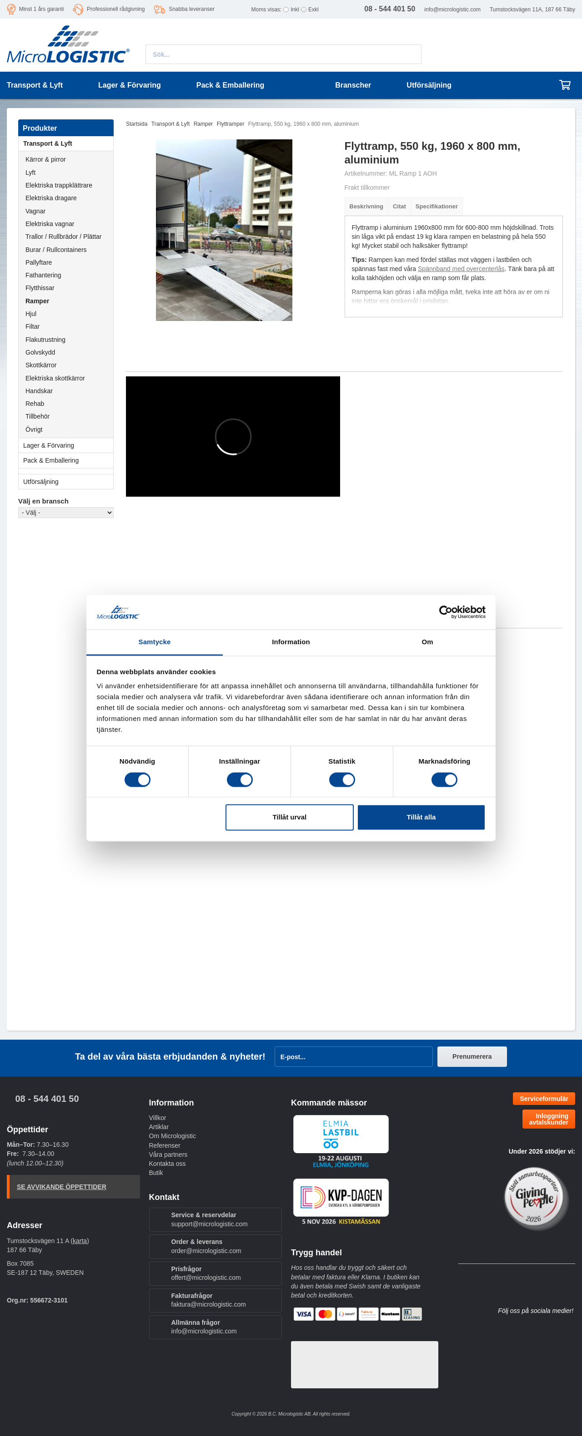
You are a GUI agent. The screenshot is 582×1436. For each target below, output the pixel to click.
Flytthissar (40, 287)
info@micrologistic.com (452, 9)
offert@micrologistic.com (206, 1277)
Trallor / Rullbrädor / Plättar (63, 236)
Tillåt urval (289, 817)
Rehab (34, 403)
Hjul (30, 313)
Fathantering (43, 275)
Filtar (32, 326)
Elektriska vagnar (49, 223)
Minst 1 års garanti (41, 9)
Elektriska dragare (51, 198)
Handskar (39, 391)
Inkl (295, 9)
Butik (156, 1172)
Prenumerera (472, 1056)
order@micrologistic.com (206, 1250)
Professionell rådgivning (116, 9)
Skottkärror (40, 365)
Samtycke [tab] (155, 642)
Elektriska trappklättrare (58, 185)
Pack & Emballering (68, 460)
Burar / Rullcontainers (56, 249)
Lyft (30, 172)
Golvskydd (40, 352)
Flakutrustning (45, 339)
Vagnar (35, 211)
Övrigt (33, 429)
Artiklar (159, 1126)
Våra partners (168, 1154)
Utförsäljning (429, 85)
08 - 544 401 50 (47, 1099)
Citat (399, 206)
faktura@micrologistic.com (208, 1304)
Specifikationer (437, 206)
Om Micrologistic (172, 1136)
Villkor (157, 1117)
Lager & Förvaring (68, 445)
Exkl (313, 9)
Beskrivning (366, 206)
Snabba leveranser (192, 9)
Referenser (165, 1145)
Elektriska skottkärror (55, 378)
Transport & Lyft (68, 143)
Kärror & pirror (45, 159)
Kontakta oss (167, 1163)
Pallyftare (38, 262)
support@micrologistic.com (209, 1224)
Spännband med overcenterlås (461, 268)
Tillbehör (37, 416)
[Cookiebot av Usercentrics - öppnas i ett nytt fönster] (446, 612)
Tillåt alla (421, 817)
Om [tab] (427, 642)
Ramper (37, 301)
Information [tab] (291, 642)
